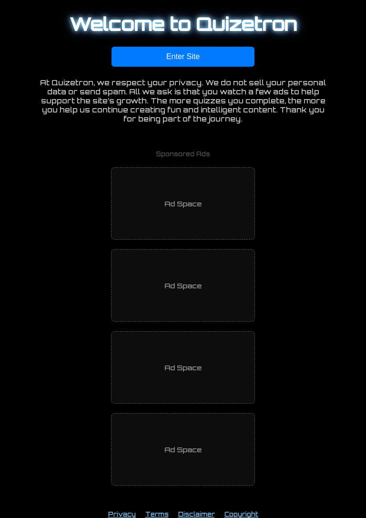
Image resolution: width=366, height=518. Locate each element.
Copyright (241, 514)
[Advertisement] (183, 203)
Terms (157, 514)
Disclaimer (196, 514)
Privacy (122, 514)
